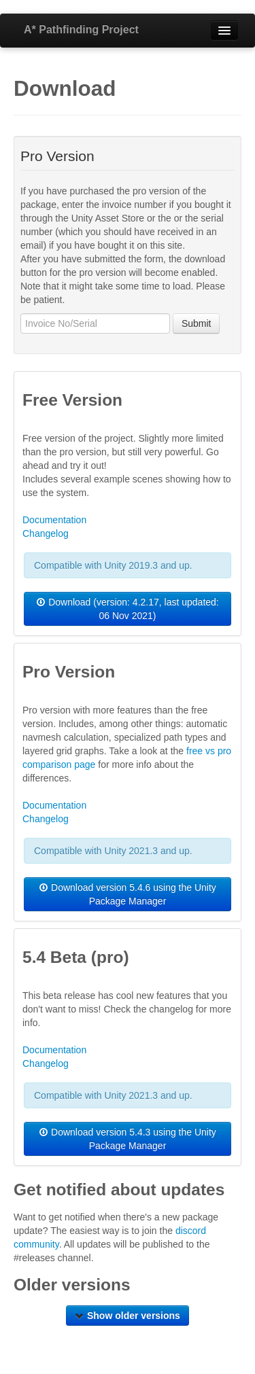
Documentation (54, 519)
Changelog (45, 533)
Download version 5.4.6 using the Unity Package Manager (127, 894)
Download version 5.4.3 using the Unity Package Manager (127, 1139)
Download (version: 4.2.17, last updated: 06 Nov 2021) (127, 609)
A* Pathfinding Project (81, 29)
